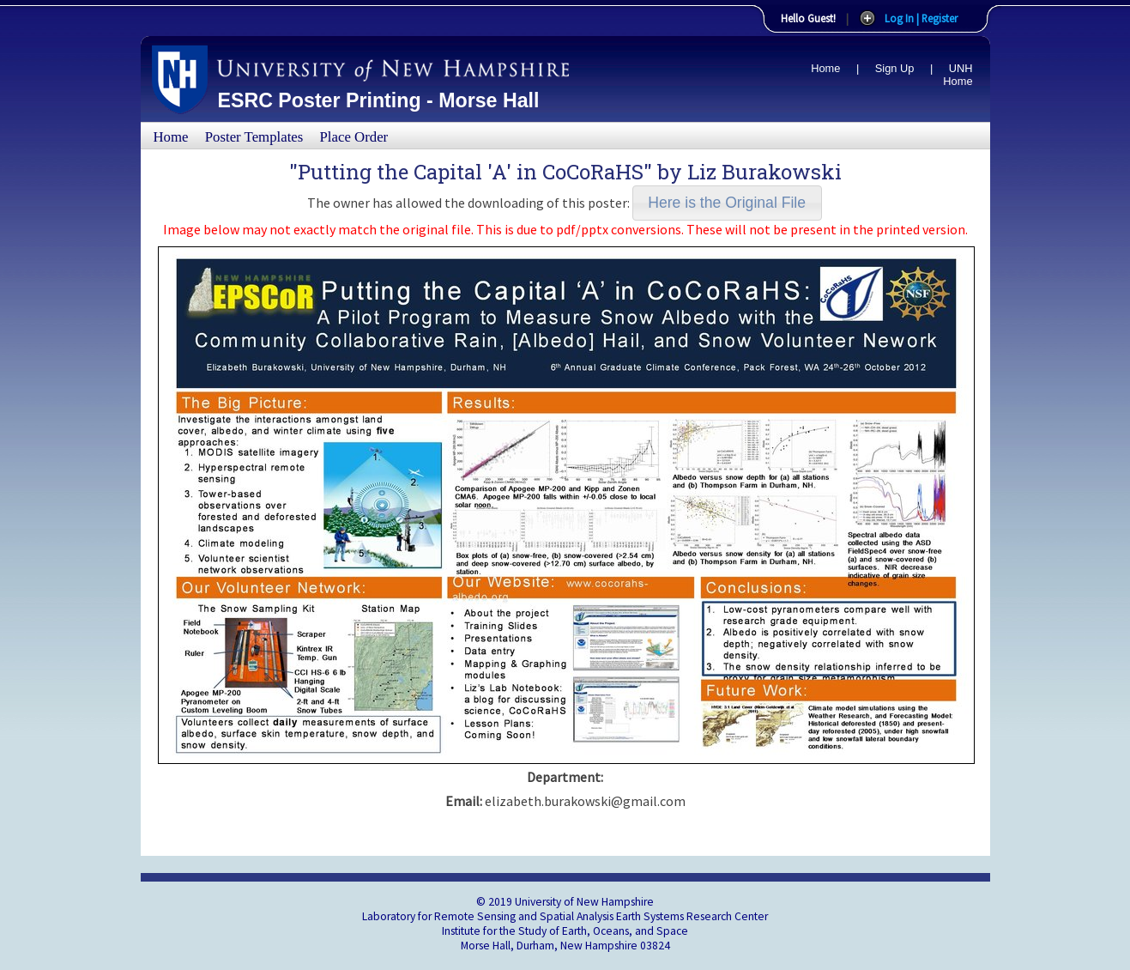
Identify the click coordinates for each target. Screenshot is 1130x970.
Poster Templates (254, 137)
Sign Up (895, 68)
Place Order (354, 137)
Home (825, 68)
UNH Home (957, 75)
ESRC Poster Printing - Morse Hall (379, 100)
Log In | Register (921, 18)
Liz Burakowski (764, 171)
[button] (727, 203)
